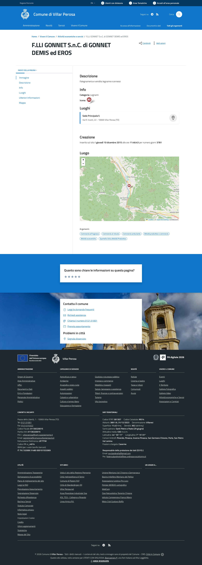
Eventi (162, 376)
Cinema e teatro (138, 380)
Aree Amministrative (26, 380)
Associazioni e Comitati (169, 401)
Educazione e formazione (70, 405)
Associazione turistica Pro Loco (115, 480)
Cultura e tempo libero (69, 401)
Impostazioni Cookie (26, 518)
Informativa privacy (26, 509)
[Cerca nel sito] (179, 14)
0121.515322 (27, 425)
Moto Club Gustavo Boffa (113, 501)
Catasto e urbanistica (69, 397)
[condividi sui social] (144, 43)
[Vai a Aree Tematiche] (138, 3)
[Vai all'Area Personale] (166, 3)
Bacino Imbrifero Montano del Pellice (117, 476)
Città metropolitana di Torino (72, 476)
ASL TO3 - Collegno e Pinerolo (73, 497)
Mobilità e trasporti (103, 385)
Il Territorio (163, 385)
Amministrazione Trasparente (30, 472)
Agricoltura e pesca (68, 376)
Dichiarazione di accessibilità (29, 476)
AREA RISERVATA (99, 561)
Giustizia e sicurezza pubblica (107, 376)
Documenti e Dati (25, 389)
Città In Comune (153, 554)
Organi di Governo (25, 376)
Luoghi (162, 380)
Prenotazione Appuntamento (30, 489)
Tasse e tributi (137, 385)
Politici (20, 401)
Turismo (98, 397)
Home (34, 36)
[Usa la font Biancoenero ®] (112, 3)
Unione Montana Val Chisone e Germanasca (121, 472)
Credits (20, 522)
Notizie (134, 376)
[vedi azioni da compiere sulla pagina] (159, 43)
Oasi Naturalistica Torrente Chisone (117, 493)
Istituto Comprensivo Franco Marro (117, 497)
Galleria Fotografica (167, 389)
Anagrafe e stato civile (69, 385)
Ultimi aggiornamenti (26, 526)
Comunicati (135, 389)
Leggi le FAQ (23, 485)
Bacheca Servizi (24, 501)
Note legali (22, 513)
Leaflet (149, 220)
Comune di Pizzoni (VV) (69, 480)
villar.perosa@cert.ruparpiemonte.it (38, 434)
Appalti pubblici (66, 389)
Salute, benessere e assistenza (108, 389)
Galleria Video (165, 393)
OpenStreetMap (163, 220)
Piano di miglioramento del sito (31, 480)
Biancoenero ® (111, 557)
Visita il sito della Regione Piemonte (75, 472)
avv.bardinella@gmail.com (119, 453)
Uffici (20, 385)
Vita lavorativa (101, 401)
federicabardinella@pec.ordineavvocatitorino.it (126, 456)
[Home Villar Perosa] (47, 14)
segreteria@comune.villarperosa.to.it (38, 437)
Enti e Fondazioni (25, 393)
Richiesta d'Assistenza (27, 497)
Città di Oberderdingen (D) (71, 485)
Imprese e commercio (104, 380)
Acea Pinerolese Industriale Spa (73, 493)
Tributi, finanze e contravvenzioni (109, 393)
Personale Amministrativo (29, 397)
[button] (130, 186)
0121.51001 (26, 422)
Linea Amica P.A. (67, 501)
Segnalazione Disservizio (28, 493)
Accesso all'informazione (130, 25)
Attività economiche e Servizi (171, 397)
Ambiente (64, 380)
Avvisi (133, 393)
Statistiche (22, 530)
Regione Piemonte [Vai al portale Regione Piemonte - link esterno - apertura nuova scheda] (26, 3)
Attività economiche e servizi (70, 36)
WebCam (106, 489)
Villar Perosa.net (67, 489)
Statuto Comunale (25, 505)
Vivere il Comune (47, 36)
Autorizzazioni (66, 393)
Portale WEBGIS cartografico (114, 485)
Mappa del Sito (24, 534)
